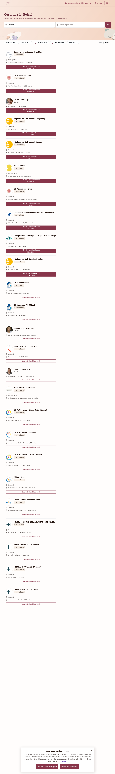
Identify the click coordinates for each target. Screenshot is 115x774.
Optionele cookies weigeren (47, 767)
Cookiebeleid (62, 761)
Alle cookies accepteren (69, 767)
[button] (91, 750)
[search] (29, 25)
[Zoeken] (108, 25)
